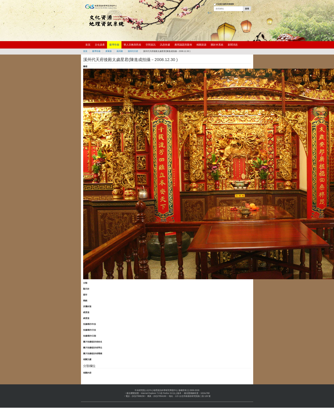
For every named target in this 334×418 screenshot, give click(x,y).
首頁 (87, 44)
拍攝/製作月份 (89, 330)
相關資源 (201, 44)
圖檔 (85, 66)
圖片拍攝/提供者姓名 (92, 342)
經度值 (86, 312)
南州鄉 (120, 51)
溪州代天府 (133, 51)
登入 (210, 13)
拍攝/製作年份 (89, 324)
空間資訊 (151, 44)
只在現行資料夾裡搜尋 (225, 4)
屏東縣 (108, 51)
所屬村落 (87, 306)
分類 (85, 283)
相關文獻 (87, 359)
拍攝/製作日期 (89, 336)
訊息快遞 (165, 44)
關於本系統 (217, 44)
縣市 (85, 295)
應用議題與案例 (183, 44)
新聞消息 (233, 44)
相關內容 (87, 373)
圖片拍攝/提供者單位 (92, 347)
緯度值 (86, 318)
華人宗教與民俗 (132, 44)
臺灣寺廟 (114, 44)
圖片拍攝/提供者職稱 (92, 353)
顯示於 (86, 289)
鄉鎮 (85, 300)
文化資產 (100, 44)
